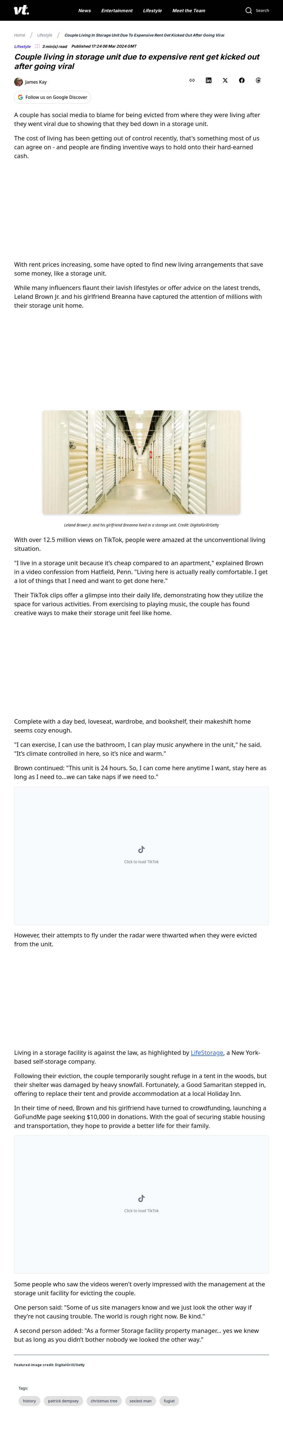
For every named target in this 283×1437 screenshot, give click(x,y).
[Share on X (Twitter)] (225, 80)
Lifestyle (152, 10)
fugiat (169, 1400)
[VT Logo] (21, 10)
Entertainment (116, 10)
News (84, 10)
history (29, 1400)
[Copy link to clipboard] (192, 80)
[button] (141, 855)
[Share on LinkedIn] (209, 80)
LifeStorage (207, 1052)
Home (19, 35)
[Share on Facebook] (242, 80)
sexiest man (141, 1400)
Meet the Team (188, 10)
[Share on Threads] (258, 80)
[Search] (257, 10)
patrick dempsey (63, 1400)
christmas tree (104, 1400)
